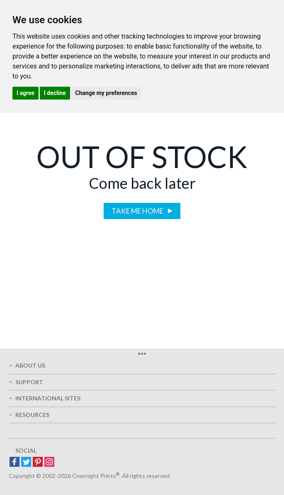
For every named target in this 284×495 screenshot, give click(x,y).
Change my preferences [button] (106, 93)
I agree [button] (25, 93)
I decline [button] (55, 93)
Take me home (138, 211)
